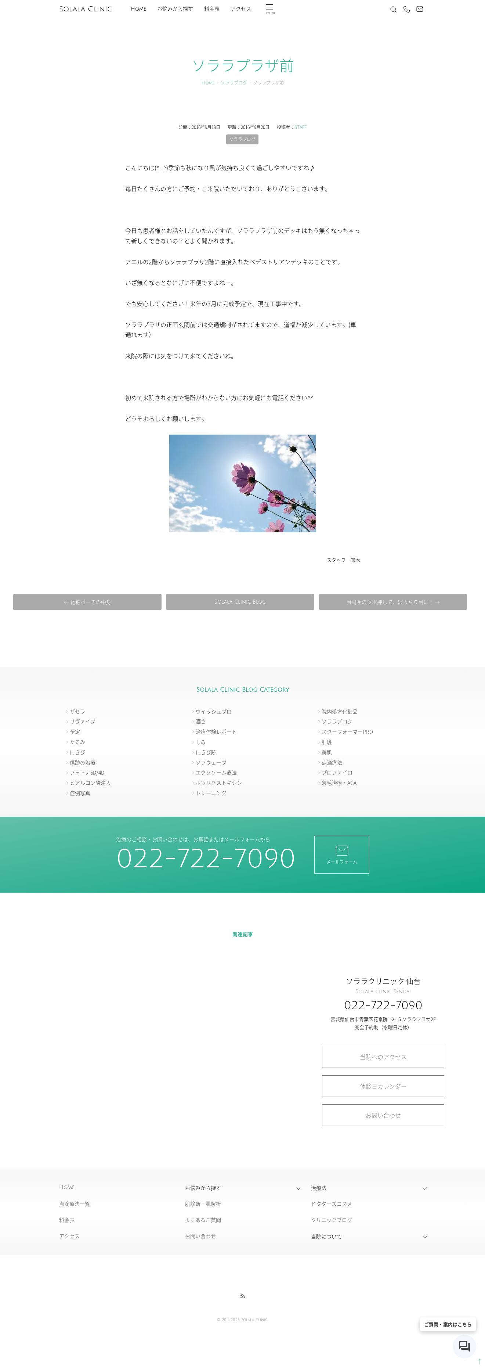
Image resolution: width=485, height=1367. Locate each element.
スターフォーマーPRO (347, 731)
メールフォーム (341, 854)
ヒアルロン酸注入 (90, 782)
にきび (77, 752)
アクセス (241, 9)
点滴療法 (332, 762)
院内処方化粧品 (340, 711)
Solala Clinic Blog (240, 602)
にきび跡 (206, 752)
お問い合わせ (383, 1115)
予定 (75, 731)
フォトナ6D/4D (87, 772)
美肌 (327, 752)
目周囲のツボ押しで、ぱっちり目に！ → (393, 601)
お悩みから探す (175, 9)
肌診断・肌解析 (203, 1203)
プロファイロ (337, 772)
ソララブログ (234, 83)
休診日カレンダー (383, 1086)
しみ (201, 741)
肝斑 (327, 741)
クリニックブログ (331, 1219)
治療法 (318, 1187)
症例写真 (80, 792)
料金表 (212, 9)
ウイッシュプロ (214, 711)
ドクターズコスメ (331, 1203)
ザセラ (77, 711)
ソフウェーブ (211, 762)
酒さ (201, 721)
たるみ (77, 741)
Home (138, 9)
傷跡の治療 (82, 762)
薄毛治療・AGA (339, 782)
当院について (326, 1236)
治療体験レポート (216, 731)
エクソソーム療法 (216, 772)
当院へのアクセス (383, 1056)
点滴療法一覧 (74, 1203)
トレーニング (211, 792)
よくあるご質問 (203, 1219)
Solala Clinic (85, 9)
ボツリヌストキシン (219, 782)
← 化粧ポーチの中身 (87, 601)
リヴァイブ (82, 721)
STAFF (300, 127)
